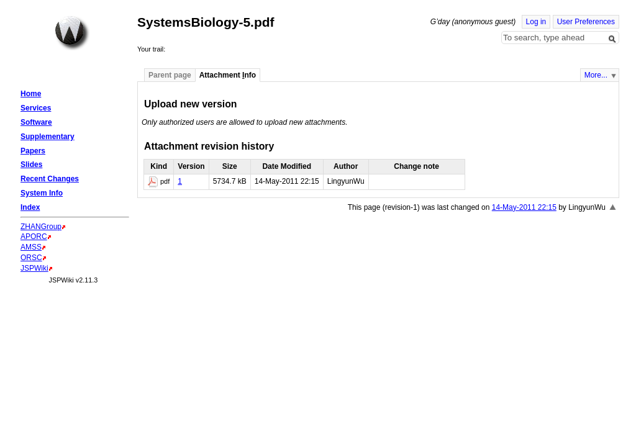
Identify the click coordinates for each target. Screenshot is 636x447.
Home (72, 33)
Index (30, 207)
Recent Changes (49, 178)
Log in (536, 21)
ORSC (31, 257)
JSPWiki (34, 268)
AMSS (31, 247)
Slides (31, 164)
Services (35, 108)
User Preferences (586, 21)
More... (595, 75)
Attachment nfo (227, 75)
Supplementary (47, 136)
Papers (32, 151)
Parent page (169, 75)
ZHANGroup (40, 226)
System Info (41, 193)
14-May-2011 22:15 (524, 207)
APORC (33, 236)
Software (36, 122)
